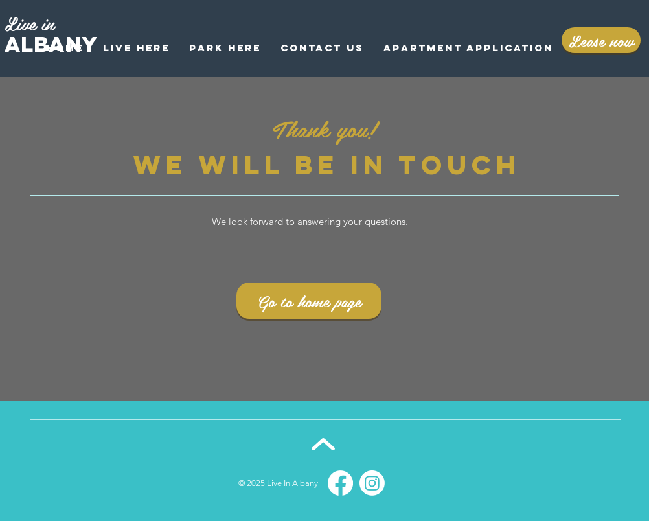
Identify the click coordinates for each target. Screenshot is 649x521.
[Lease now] (601, 40)
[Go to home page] (308, 301)
